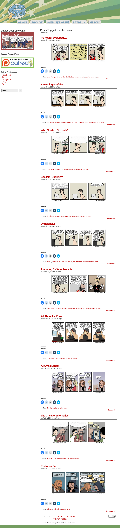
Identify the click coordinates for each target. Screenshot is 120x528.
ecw (48, 77)
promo (49, 262)
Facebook (6, 75)
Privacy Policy (60, 519)
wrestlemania (79, 77)
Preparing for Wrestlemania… (58, 269)
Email (4, 84)
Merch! (95, 22)
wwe (98, 77)
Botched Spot (17, 12)
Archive (37, 22)
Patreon (79, 22)
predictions (58, 77)
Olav (52, 77)
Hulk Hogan (51, 358)
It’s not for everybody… (54, 37)
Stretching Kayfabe (52, 84)
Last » (72, 516)
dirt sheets (50, 122)
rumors (76, 122)
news (62, 216)
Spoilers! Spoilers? (52, 176)
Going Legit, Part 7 (10, 35)
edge (48, 308)
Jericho (49, 408)
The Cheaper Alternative (54, 415)
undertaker (68, 262)
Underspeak (48, 223)
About (22, 22)
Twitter (5, 77)
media (55, 408)
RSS (4, 82)
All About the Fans (51, 316)
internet (57, 122)
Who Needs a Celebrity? (55, 130)
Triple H (49, 509)
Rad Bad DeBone (69, 77)
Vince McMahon (61, 358)
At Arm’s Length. (50, 365)
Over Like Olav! (58, 22)
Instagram (6, 79)
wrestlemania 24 (90, 77)
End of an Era (48, 466)
